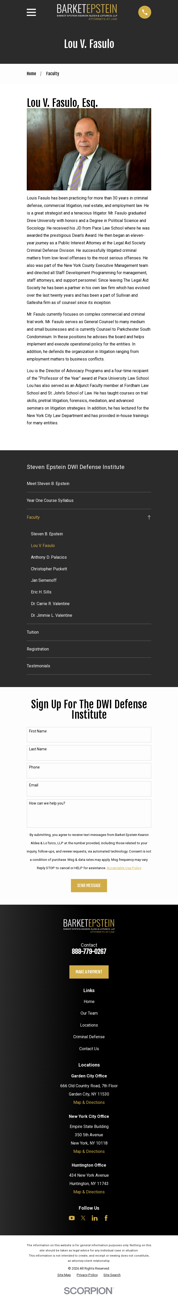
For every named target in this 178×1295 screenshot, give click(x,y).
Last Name (38, 749)
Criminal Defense (89, 1036)
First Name (38, 731)
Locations (89, 1025)
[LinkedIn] (94, 1218)
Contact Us (89, 1048)
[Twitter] (83, 1218)
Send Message (89, 885)
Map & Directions (89, 1102)
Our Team (89, 1013)
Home (89, 1001)
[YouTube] (72, 1218)
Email (33, 785)
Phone (34, 767)
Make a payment (89, 971)
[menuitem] (89, 483)
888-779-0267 (89, 952)
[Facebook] (106, 1218)
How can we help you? (47, 803)
